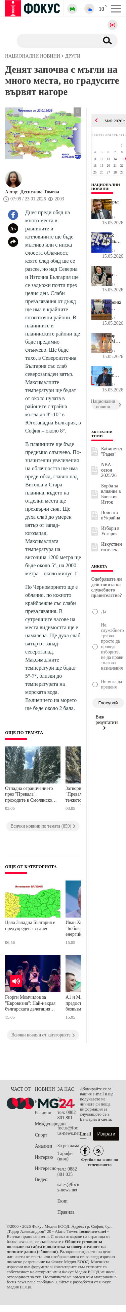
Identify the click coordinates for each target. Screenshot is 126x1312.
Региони (43, 1112)
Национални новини (105, 187)
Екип (62, 1201)
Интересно (45, 1168)
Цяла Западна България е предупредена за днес (30, 925)
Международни (46, 1123)
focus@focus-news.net (68, 1130)
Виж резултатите (107, 722)
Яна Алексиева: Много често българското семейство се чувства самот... (111, 272)
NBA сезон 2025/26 (109, 470)
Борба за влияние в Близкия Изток (111, 494)
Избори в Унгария (110, 531)
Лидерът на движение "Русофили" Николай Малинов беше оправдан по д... (111, 205)
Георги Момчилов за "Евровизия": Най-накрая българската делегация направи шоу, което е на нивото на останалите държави (30, 1004)
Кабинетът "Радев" (111, 451)
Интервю (44, 1157)
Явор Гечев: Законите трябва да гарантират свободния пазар (111, 372)
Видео (41, 1179)
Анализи (43, 1146)
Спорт (41, 1135)
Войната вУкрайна (110, 515)
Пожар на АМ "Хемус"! (111, 339)
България (44, 1101)
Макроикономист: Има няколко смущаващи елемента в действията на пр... (111, 305)
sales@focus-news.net (68, 1187)
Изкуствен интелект (111, 547)
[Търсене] (55, 40)
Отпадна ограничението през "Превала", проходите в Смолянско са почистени (29, 795)
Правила (66, 1212)
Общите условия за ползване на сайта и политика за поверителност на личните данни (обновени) (56, 1246)
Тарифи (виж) (65, 1156)
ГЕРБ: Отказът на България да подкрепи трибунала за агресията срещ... (111, 238)
